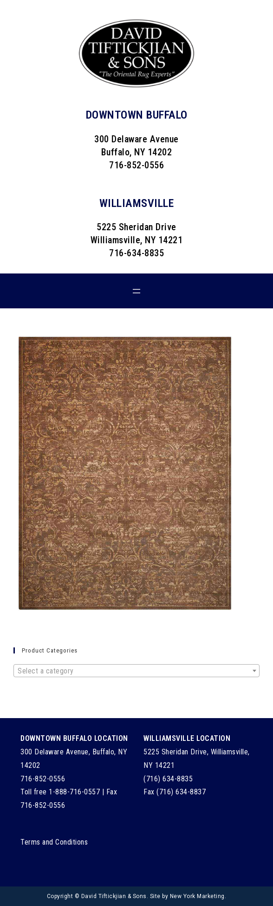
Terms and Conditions (54, 842)
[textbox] (136, 671)
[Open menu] (136, 291)
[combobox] (136, 670)
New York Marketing (197, 896)
